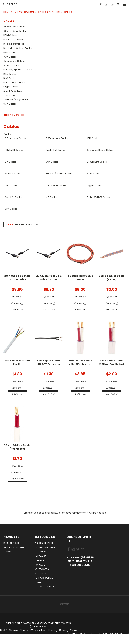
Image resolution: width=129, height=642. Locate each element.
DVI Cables (9, 52)
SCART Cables (11, 65)
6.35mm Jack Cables (14, 31)
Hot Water (40, 564)
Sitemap (7, 551)
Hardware (40, 556)
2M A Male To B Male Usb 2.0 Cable (49, 277)
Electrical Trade (44, 551)
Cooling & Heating (45, 547)
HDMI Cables (10, 35)
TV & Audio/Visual (44, 578)
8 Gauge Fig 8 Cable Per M (80, 277)
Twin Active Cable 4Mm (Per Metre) (80, 362)
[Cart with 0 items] (118, 4)
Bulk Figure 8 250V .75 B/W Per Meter (49, 362)
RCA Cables (9, 74)
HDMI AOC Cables (13, 39)
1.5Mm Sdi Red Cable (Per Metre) (17, 446)
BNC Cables (9, 78)
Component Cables (14, 61)
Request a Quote (12, 543)
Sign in (7, 547)
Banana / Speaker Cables (17, 69)
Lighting (39, 560)
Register (20, 547)
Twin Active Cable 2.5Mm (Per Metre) (111, 362)
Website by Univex (98, 640)
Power (38, 582)
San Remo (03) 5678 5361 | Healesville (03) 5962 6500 (80, 561)
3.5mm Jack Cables (14, 26)
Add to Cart (17, 309)
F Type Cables (11, 86)
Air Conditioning (44, 543)
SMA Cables (9, 103)
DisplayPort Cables (13, 43)
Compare (17, 303)
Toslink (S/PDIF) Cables (15, 99)
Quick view (17, 296)
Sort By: (9, 224)
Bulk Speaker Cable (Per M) (112, 277)
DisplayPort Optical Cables (17, 48)
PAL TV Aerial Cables (14, 82)
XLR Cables (9, 95)
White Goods (42, 569)
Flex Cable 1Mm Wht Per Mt (17, 362)
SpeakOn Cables (12, 91)
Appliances (40, 573)
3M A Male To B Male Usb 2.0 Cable (17, 277)
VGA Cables (9, 56)
